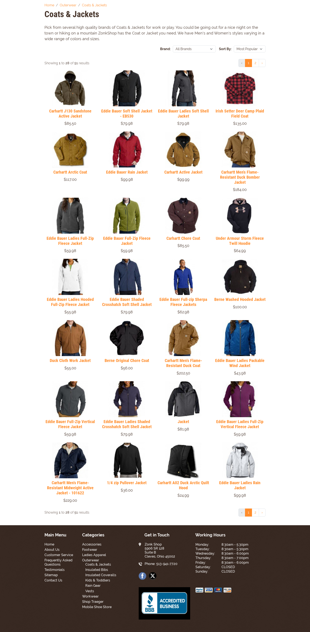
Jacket (183, 421)
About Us (52, 550)
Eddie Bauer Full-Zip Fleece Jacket (127, 241)
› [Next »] (262, 63)
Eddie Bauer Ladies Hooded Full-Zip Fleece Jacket (70, 302)
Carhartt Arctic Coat (70, 172)
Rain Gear (93, 586)
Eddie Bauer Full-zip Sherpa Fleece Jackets (183, 302)
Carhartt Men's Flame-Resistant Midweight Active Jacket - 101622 (70, 487)
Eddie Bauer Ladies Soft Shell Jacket (183, 113)
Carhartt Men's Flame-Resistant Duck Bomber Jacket (240, 177)
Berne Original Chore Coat (127, 360)
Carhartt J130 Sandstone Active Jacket (70, 113)
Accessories (91, 544)
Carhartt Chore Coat (183, 238)
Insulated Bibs (96, 570)
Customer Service (58, 555)
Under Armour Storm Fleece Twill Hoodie (240, 241)
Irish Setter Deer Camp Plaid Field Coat (240, 113)
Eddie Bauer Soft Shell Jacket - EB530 (126, 113)
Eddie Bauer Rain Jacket (127, 172)
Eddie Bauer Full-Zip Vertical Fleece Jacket (70, 424)
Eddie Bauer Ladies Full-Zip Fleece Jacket (70, 241)
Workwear (90, 596)
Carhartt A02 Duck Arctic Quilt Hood (183, 485)
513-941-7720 (166, 564)
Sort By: (225, 49)
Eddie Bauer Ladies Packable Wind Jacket (239, 363)
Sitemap (51, 575)
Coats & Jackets (98, 564)
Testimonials (54, 570)
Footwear (89, 550)
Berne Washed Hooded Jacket (240, 299)
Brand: (165, 49)
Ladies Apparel (94, 555)
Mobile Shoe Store (97, 607)
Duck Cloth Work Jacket (70, 360)
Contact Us (53, 580)
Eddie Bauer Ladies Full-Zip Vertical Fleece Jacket (239, 424)
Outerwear (90, 560)
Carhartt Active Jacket (183, 172)
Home (49, 544)
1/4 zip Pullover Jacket (127, 482)
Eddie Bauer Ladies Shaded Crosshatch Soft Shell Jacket (127, 424)
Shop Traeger (93, 602)
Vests (89, 591)
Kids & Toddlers (97, 580)
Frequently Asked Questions (58, 562)
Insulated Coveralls (100, 575)
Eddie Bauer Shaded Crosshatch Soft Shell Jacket (127, 302)
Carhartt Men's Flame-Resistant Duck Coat (183, 363)
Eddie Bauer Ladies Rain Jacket (239, 485)
